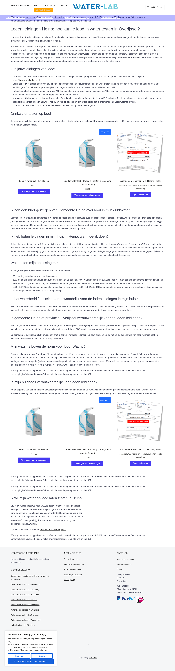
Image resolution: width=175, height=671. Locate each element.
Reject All (41, 656)
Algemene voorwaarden (74, 564)
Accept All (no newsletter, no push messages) (30, 661)
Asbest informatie (44, 15)
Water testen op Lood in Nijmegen (25, 615)
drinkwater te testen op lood (53, 529)
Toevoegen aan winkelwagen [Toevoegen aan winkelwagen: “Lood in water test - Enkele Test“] (34, 191)
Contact (102, 6)
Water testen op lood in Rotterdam (25, 595)
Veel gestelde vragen (125, 559)
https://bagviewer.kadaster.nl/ (26, 80)
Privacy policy (69, 580)
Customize (19, 656)
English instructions (72, 559)
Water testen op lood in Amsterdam (25, 584)
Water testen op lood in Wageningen (26, 620)
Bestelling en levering (73, 574)
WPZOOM (93, 658)
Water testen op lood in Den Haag (25, 589)
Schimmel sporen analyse (77, 15)
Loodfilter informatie (15, 15)
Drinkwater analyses (110, 15)
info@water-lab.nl (124, 564)
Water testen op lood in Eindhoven (25, 605)
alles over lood (80, 6)
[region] (31, 648)
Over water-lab (57, 6)
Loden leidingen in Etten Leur (23, 625)
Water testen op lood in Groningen (25, 610)
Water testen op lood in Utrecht (24, 600)
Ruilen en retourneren (73, 569)
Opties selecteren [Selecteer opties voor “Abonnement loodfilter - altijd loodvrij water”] (140, 195)
